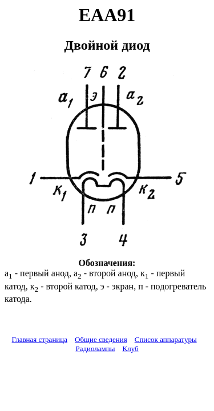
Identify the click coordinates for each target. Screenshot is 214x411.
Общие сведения (101, 339)
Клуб (130, 348)
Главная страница (39, 339)
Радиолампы (95, 348)
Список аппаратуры (166, 339)
